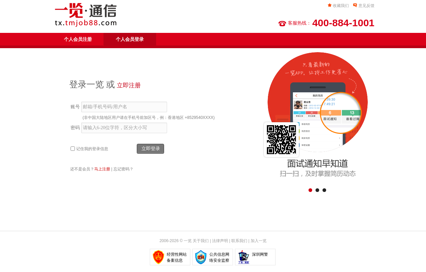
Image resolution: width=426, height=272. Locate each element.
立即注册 (129, 85)
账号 (75, 106)
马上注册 (102, 169)
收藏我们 (341, 5)
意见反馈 (366, 5)
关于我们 (201, 240)
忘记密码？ (123, 169)
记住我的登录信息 (92, 148)
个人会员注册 (78, 39)
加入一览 (259, 240)
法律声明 (220, 240)
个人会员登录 (130, 39)
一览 (188, 240)
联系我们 (239, 240)
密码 (75, 127)
